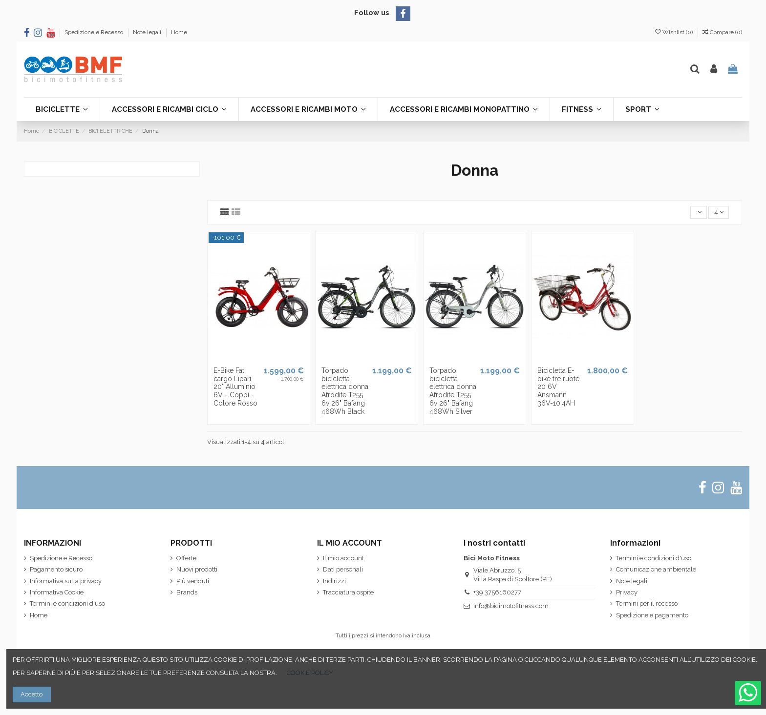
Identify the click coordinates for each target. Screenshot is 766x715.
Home (179, 32)
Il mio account (343, 558)
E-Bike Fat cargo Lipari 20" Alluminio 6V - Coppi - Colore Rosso (235, 387)
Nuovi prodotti (196, 569)
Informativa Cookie (57, 592)
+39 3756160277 (497, 592)
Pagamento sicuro (56, 569)
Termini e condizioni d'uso (67, 603)
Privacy (627, 592)
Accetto (32, 694)
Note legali (148, 32)
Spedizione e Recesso (94, 32)
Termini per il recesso (647, 603)
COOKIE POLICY (310, 672)
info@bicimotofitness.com (511, 606)
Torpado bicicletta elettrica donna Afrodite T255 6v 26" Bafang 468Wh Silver (452, 391)
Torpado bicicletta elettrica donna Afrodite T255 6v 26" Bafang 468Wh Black (344, 391)
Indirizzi (334, 581)
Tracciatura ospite (348, 592)
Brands (186, 592)
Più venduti (192, 581)
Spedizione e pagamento (652, 615)
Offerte (186, 558)
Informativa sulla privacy (66, 581)
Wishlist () (674, 32)
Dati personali (343, 569)
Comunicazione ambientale (656, 569)
